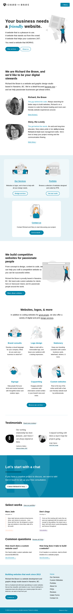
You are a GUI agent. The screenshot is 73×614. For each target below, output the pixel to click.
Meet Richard (33, 114)
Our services (12, 49)
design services (47, 318)
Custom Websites (56, 581)
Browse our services (35, 405)
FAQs (52, 590)
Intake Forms (55, 596)
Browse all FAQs (38, 540)
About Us (53, 587)
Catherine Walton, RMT (22, 449)
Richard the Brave (13, 611)
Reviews (53, 593)
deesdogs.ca (43, 515)
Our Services (20, 181)
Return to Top (63, 611)
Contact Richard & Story (16, 487)
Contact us (36, 223)
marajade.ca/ (8, 515)
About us (26, 49)
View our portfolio (29, 506)
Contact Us (54, 599)
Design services (20, 194)
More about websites (15, 294)
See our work (53, 194)
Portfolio (53, 181)
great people (44, 315)
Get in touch (35, 233)
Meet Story (32, 142)
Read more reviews (29, 423)
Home (52, 575)
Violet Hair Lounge (54, 445)
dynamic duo (50, 87)
